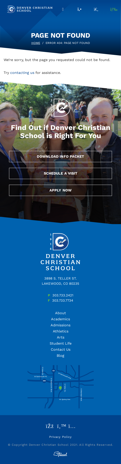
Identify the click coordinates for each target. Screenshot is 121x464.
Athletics (60, 331)
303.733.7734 (62, 300)
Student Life (61, 343)
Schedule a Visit (60, 173)
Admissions (60, 325)
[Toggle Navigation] (113, 9)
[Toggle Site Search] (96, 9)
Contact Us (60, 349)
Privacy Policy (60, 437)
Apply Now (60, 190)
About (60, 313)
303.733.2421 (62, 295)
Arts (60, 337)
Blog (60, 355)
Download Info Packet (60, 156)
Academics (60, 319)
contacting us (22, 73)
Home (35, 43)
